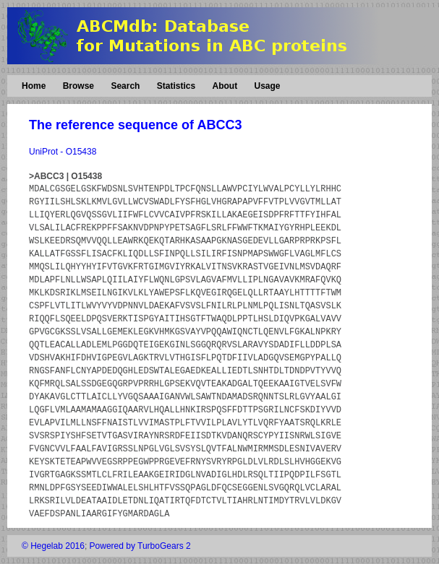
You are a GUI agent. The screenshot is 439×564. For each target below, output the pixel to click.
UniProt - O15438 (62, 152)
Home (34, 86)
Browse (78, 86)
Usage (267, 86)
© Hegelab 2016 (53, 546)
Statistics (176, 86)
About (224, 86)
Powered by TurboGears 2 (140, 546)
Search (125, 86)
